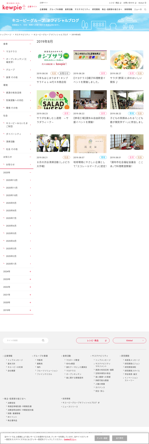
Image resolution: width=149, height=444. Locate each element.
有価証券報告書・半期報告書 (20, 406)
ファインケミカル (44, 374)
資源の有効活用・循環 (104, 370)
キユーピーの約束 (15, 367)
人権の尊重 (100, 384)
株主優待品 (12, 420)
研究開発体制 (130, 367)
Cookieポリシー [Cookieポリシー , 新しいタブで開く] (70, 439)
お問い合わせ (129, 3)
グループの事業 (56, 9)
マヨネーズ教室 (72, 360)
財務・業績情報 (14, 413)
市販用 (40, 360)
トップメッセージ (15, 360)
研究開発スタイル (132, 371)
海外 (39, 367)
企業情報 (43, 9)
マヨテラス (71, 371)
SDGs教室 (70, 364)
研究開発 (96, 9)
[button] (30, 44)
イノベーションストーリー (131, 379)
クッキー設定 (102, 438)
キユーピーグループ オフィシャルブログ (51, 35)
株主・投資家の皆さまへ (112, 9)
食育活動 (69, 9)
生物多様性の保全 (103, 373)
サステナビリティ (82, 9)
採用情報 (128, 9)
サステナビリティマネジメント (103, 365)
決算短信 (11, 403)
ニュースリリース (70, 407)
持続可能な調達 (102, 380)
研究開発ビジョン (132, 364)
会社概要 (11, 371)
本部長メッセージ (132, 360)
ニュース (138, 9)
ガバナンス (100, 387)
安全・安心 (99, 391)
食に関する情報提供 (74, 378)
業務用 (40, 364)
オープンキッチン (73, 374)
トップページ (5, 35)
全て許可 (119, 438)
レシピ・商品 (115, 3)
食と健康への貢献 (103, 377)
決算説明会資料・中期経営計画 (21, 410)
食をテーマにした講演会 (76, 367)
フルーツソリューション (47, 371)
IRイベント (12, 417)
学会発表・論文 (131, 374)
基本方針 (11, 364)
